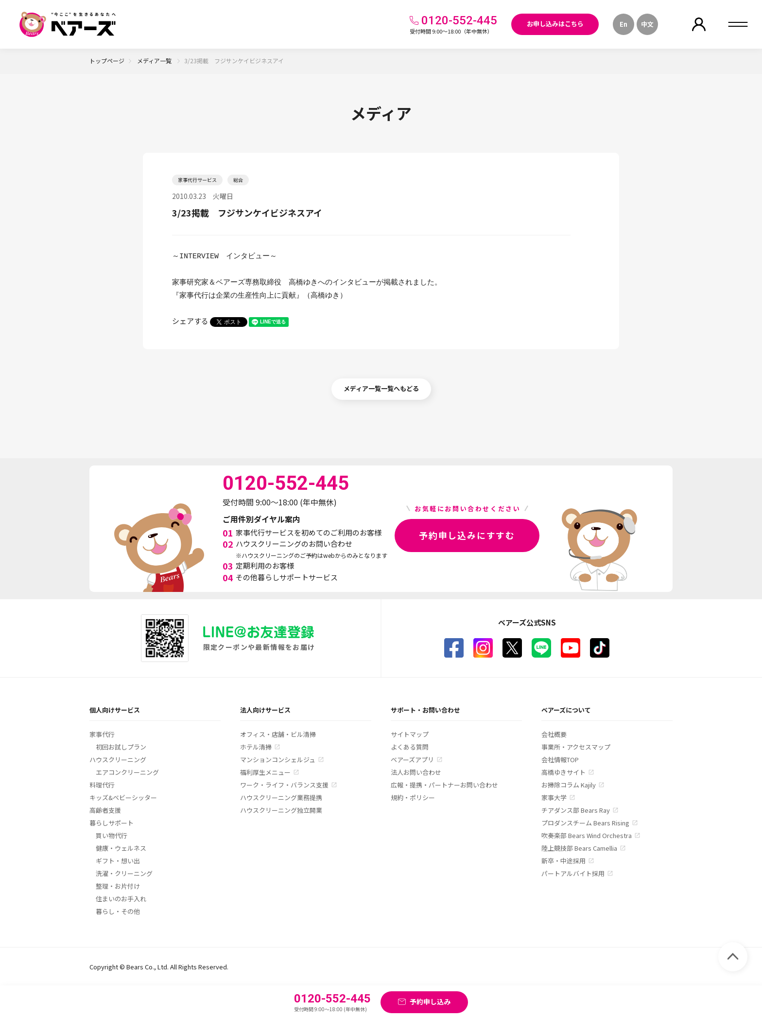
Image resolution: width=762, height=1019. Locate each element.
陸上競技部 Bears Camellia (579, 848)
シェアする (190, 321)
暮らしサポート (111, 822)
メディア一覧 (155, 60)
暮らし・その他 (118, 911)
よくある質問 (410, 746)
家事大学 (554, 797)
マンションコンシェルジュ (277, 759)
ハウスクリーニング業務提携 (281, 797)
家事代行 (102, 734)
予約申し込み (430, 1001)
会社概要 (554, 734)
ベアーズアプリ (412, 759)
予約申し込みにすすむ (467, 535)
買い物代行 (111, 835)
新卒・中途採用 (563, 860)
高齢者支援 (105, 810)
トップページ (106, 60)
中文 (647, 24)
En (623, 24)
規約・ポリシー (413, 797)
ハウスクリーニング (117, 759)
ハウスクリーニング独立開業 (281, 810)
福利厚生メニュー (265, 772)
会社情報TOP (560, 759)
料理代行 (102, 784)
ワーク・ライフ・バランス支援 (284, 784)
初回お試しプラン (121, 746)
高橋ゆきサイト (563, 772)
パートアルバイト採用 (573, 873)
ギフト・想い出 (118, 860)
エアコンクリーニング (127, 772)
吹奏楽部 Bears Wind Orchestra (586, 835)
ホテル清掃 (256, 746)
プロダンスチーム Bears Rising (585, 822)
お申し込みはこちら (555, 23)
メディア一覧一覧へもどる (381, 388)
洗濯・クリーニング (124, 873)
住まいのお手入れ (121, 898)
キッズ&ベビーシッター (123, 797)
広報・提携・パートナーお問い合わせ (444, 784)
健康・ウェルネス (121, 848)
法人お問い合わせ (416, 772)
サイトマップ (410, 734)
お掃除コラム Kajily (568, 784)
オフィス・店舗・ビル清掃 (278, 734)
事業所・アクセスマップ (575, 746)
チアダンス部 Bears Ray (575, 810)
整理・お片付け (118, 886)
